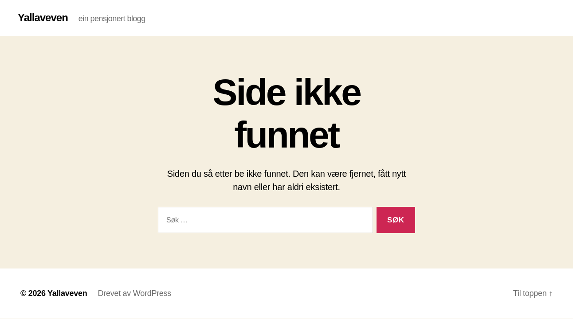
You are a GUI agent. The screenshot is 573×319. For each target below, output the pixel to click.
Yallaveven (43, 17)
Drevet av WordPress (134, 293)
